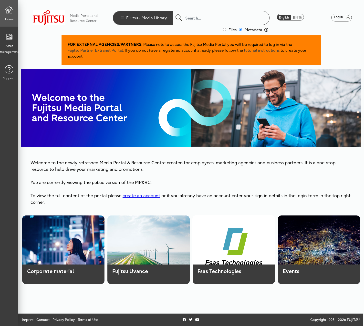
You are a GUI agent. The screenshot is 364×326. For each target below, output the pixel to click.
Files (233, 29)
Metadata (256, 29)
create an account (141, 195)
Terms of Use (88, 319)
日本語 (297, 17)
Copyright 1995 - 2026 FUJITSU (335, 319)
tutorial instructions (262, 50)
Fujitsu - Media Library (146, 17)
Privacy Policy (63, 319)
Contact (43, 319)
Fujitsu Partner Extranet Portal (95, 50)
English (284, 17)
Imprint (27, 319)
